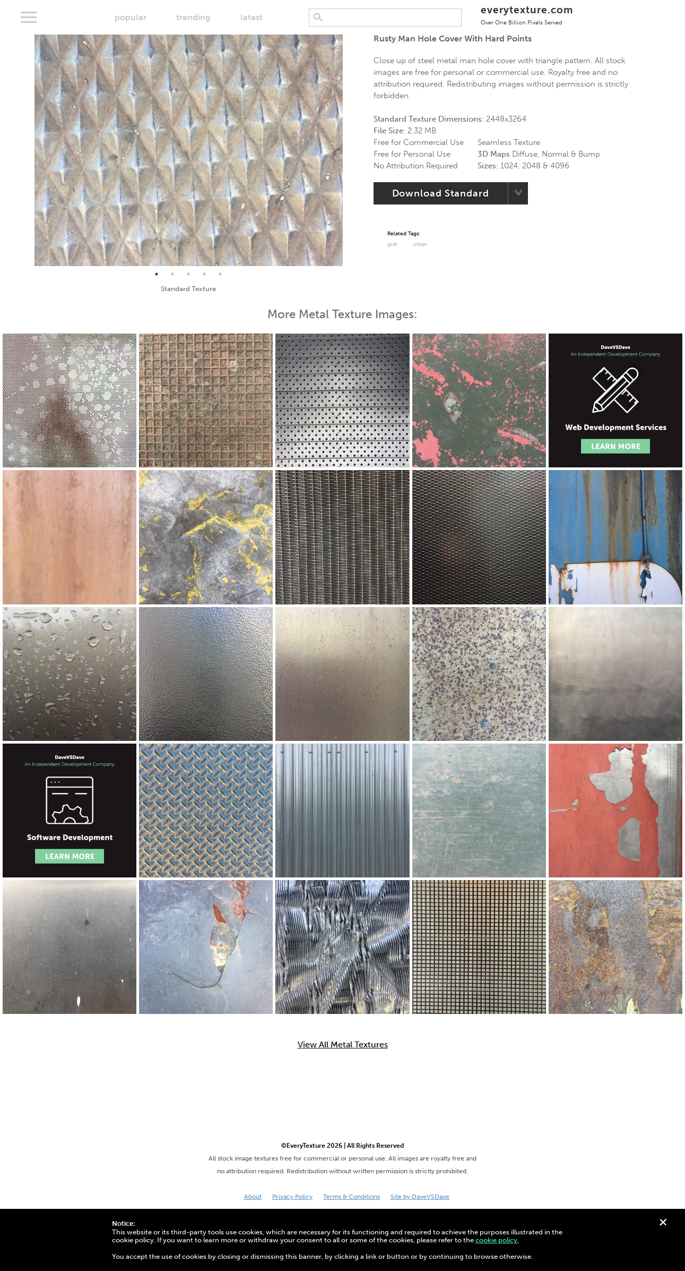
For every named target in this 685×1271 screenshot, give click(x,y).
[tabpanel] (188, 150)
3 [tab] (188, 274)
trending (193, 17)
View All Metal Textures (343, 1044)
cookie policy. (497, 1240)
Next (350, 150)
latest (251, 17)
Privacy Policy (292, 1196)
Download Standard (440, 193)
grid (392, 244)
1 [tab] (156, 274)
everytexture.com (527, 14)
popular (130, 17)
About (253, 1196)
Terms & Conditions (351, 1196)
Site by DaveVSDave (420, 1196)
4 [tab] (204, 274)
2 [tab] (172, 274)
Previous (26, 150)
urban (420, 244)
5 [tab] (220, 274)
